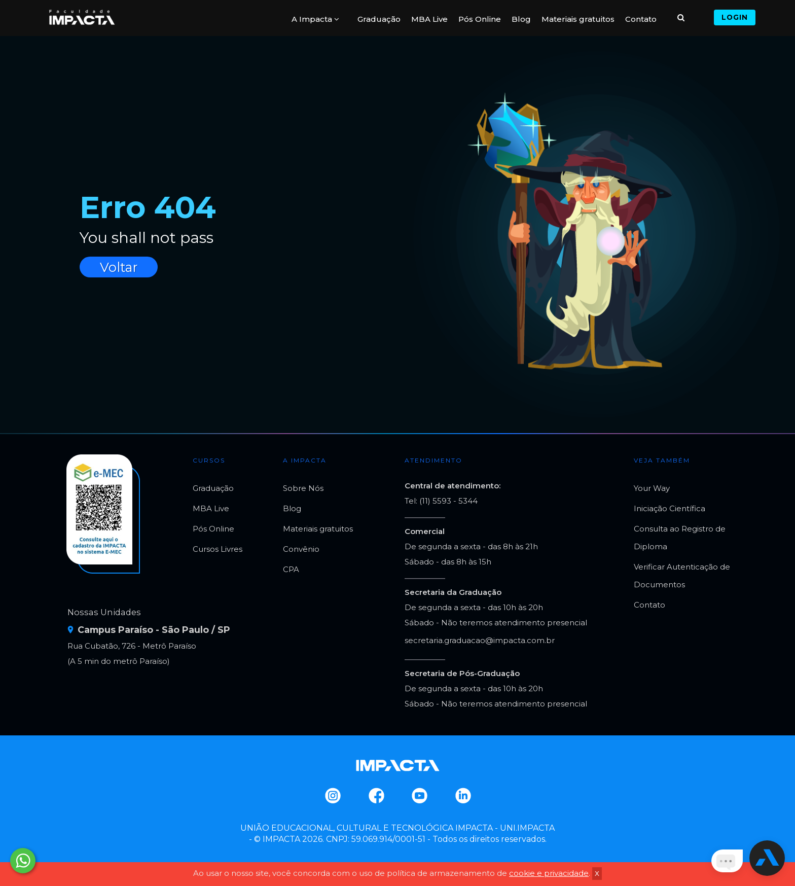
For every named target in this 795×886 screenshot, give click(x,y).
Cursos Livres (217, 549)
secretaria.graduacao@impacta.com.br (480, 640)
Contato (641, 19)
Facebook (376, 796)
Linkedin (462, 796)
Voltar (118, 267)
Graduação (379, 19)
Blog (521, 19)
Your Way (652, 488)
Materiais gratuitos (578, 19)
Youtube (419, 796)
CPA (291, 569)
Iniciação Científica (669, 508)
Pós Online (479, 19)
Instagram (332, 796)
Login (734, 17)
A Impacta (315, 19)
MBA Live (429, 19)
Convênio (301, 549)
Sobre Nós (303, 488)
